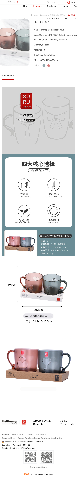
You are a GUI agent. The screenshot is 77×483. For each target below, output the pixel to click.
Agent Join (66, 8)
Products (37, 6)
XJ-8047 (71, 15)
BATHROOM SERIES (57, 15)
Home (35, 15)
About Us (26, 8)
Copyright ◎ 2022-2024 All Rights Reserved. (18, 448)
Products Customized (53, 8)
